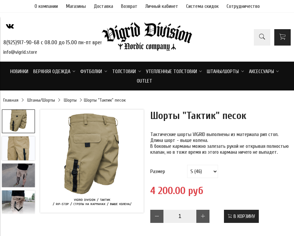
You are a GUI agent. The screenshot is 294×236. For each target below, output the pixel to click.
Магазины (76, 6)
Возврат (129, 6)
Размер (157, 171)
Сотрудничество (243, 6)
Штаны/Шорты (41, 100)
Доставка (103, 6)
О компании (46, 6)
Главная (10, 100)
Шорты (70, 100)
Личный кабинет (161, 6)
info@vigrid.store (20, 52)
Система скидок (202, 6)
